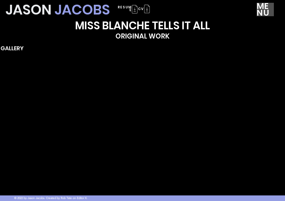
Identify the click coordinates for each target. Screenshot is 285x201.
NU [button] (263, 13)
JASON (58, 10)
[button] (147, 9)
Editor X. (82, 198)
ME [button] (263, 6)
